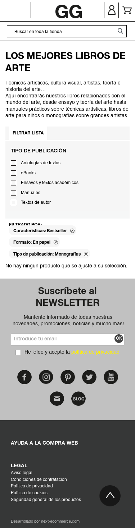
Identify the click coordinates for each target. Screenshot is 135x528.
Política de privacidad (32, 486)
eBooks (28, 173)
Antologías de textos (40, 163)
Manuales (30, 193)
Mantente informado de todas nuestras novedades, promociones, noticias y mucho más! (68, 320)
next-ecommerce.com (60, 522)
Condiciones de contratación (39, 480)
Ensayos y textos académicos (49, 183)
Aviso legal (21, 473)
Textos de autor (36, 203)
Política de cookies (29, 493)
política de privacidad (95, 352)
